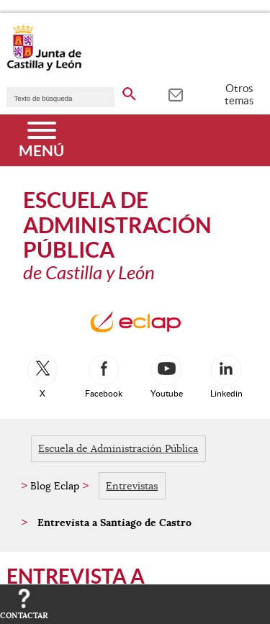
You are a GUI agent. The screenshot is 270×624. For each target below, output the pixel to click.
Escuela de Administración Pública (118, 448)
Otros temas (239, 94)
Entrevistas (132, 485)
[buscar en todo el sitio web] (129, 91)
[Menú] (41, 140)
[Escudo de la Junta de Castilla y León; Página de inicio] (43, 67)
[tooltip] (175, 93)
